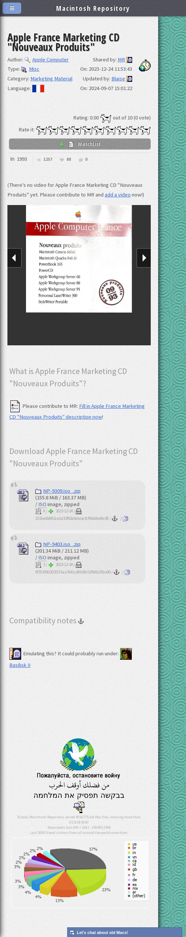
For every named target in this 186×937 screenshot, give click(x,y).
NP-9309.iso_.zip (58, 490)
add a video (118, 194)
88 (68, 159)
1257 (47, 159)
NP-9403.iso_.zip (58, 544)
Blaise (118, 78)
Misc (30, 68)
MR (121, 59)
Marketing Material (51, 78)
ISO (42, 504)
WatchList (80, 143)
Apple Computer (47, 59)
